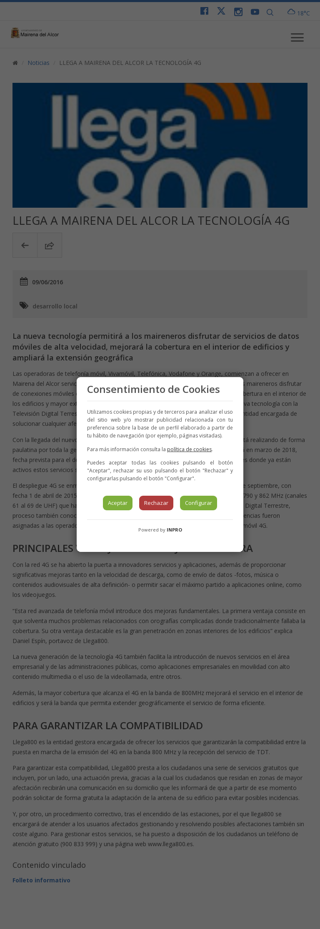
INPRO (174, 530)
